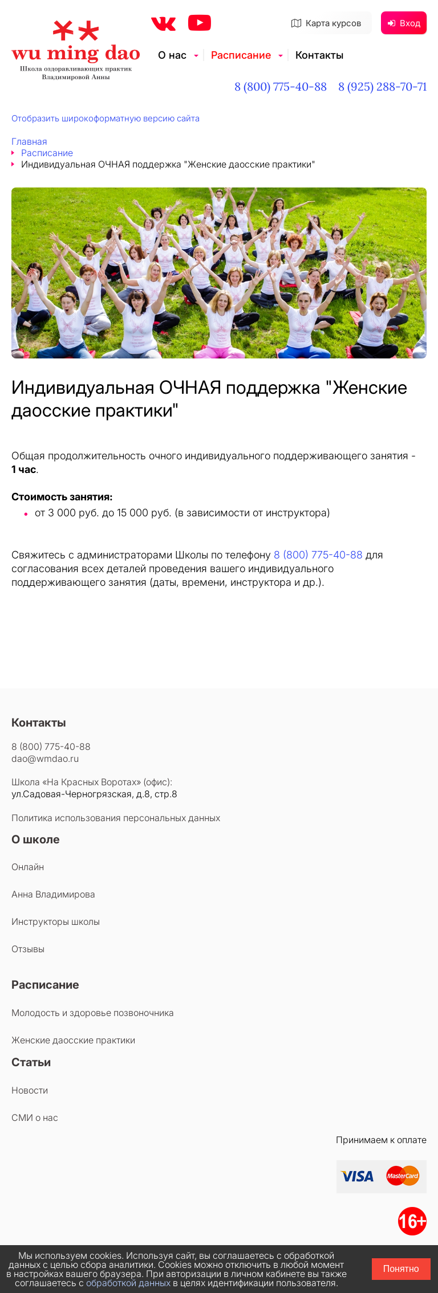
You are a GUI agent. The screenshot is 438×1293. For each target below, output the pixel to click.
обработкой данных (128, 1282)
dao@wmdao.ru (45, 758)
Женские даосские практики (73, 1040)
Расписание (241, 55)
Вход (404, 23)
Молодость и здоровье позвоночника (92, 1012)
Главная (29, 141)
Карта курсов (326, 23)
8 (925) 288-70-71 (382, 86)
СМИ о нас (34, 1117)
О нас (172, 55)
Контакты (319, 55)
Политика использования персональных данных (115, 817)
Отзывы (27, 949)
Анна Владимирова (53, 894)
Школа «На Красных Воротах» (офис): (91, 782)
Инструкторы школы (55, 921)
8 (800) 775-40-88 (280, 86)
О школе (35, 839)
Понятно (401, 1269)
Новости (29, 1090)
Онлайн (27, 866)
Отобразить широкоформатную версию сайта (105, 118)
